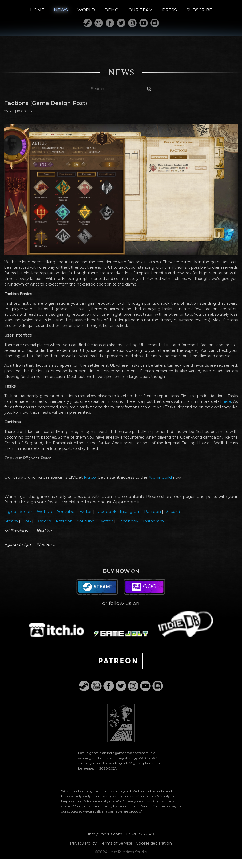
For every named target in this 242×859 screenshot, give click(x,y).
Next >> (43, 530)
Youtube (65, 511)
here (227, 401)
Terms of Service (116, 843)
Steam (26, 511)
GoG (26, 521)
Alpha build (160, 477)
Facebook (106, 511)
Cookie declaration (154, 843)
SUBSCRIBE (199, 10)
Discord (172, 511)
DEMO (112, 10)
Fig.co (90, 477)
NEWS (61, 10)
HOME (37, 10)
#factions (45, 544)
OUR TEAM (140, 10)
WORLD (86, 10)
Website (45, 511)
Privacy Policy (83, 843)
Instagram (130, 511)
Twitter (85, 511)
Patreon (152, 511)
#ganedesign (17, 544)
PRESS (169, 10)
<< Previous (16, 530)
